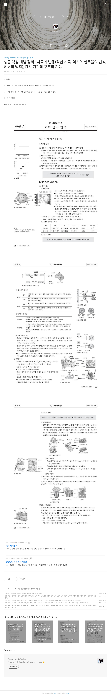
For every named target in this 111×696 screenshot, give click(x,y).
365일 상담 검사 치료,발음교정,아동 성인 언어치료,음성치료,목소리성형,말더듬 (35, 549)
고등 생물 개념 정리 (23, 589)
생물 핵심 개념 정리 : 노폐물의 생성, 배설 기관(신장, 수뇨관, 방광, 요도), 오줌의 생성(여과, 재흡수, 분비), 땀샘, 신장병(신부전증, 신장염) (42, 600)
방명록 (51, 45)
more (105, 618)
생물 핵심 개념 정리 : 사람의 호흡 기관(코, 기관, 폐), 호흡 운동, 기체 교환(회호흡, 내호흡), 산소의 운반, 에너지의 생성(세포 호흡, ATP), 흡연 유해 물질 (45, 603)
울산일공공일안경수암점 (16, 562)
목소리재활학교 (12, 546)
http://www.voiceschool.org (16, 542)
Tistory (67, 693)
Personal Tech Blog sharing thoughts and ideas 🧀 (26, 662)
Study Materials (10, 589)
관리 (66, 45)
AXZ (55, 693)
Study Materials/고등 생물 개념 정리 (18, 58)
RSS (59, 45)
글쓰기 (44, 45)
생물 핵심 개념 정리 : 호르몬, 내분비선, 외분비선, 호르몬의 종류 (22, 593)
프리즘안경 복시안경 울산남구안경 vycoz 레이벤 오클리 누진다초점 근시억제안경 (36, 565)
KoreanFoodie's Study (55, 17)
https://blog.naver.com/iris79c (17, 558)
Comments (9, 650)
